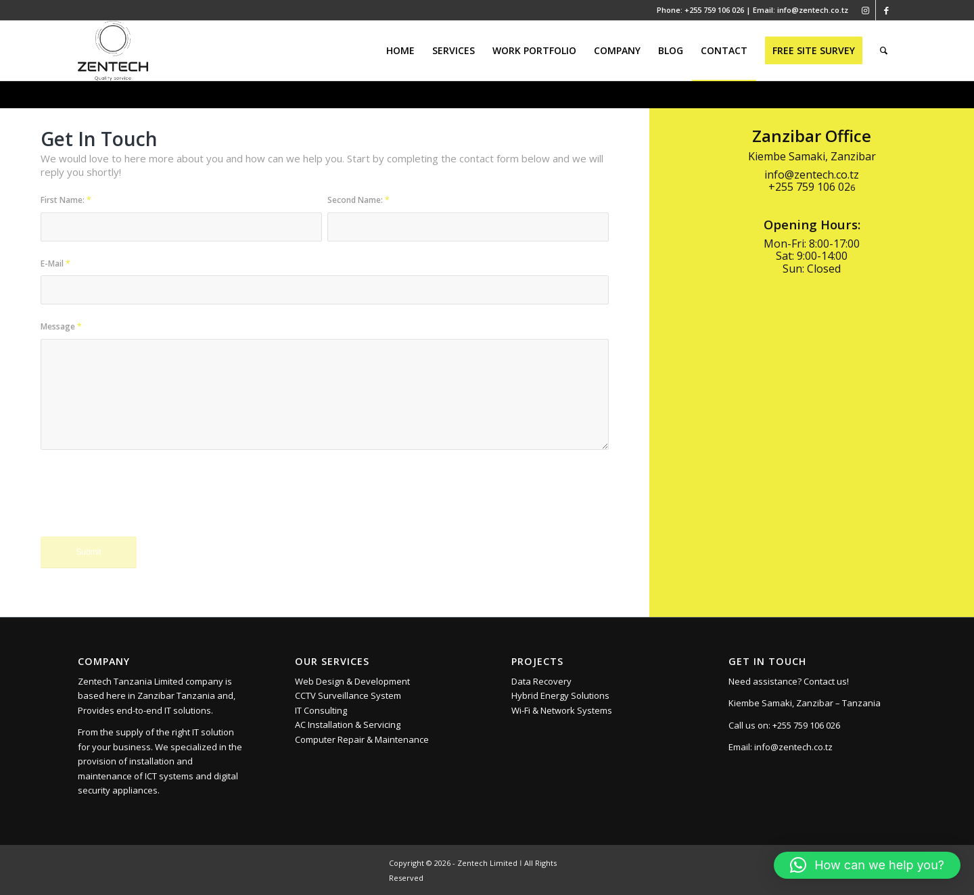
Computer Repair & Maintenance (362, 739)
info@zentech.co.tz (793, 747)
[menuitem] (400, 51)
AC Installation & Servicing (347, 724)
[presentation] (143, 502)
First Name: (66, 200)
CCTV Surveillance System (348, 695)
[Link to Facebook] (886, 10)
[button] (867, 865)
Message (61, 326)
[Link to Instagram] (865, 10)
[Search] (883, 51)
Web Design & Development (352, 681)
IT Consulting (321, 710)
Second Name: (358, 200)
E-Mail (55, 263)
